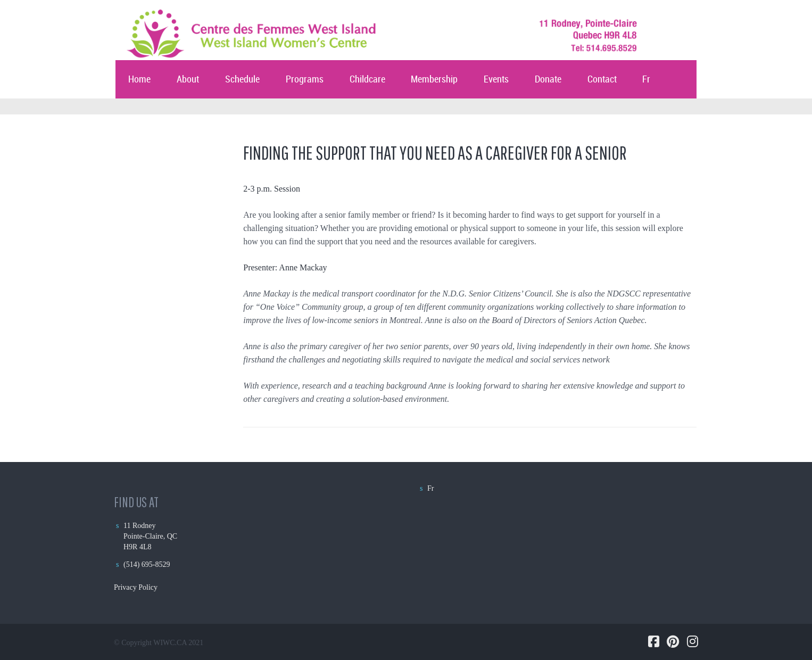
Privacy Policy (136, 587)
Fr (646, 80)
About (188, 80)
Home (139, 80)
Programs (305, 80)
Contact (602, 80)
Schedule (242, 80)
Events (496, 80)
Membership (434, 80)
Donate (548, 80)
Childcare (367, 80)
